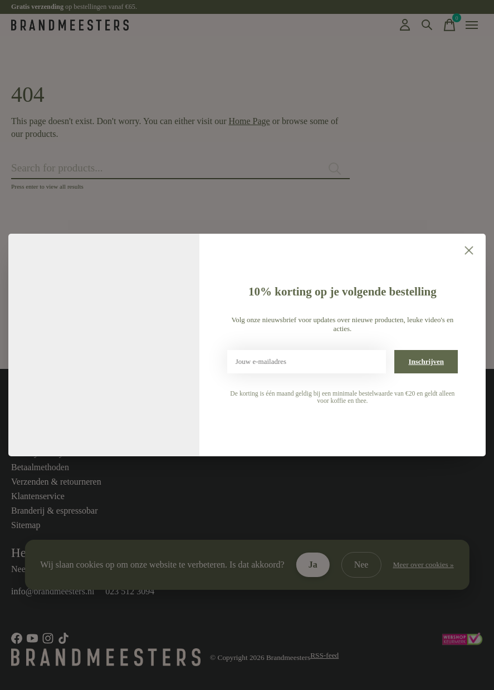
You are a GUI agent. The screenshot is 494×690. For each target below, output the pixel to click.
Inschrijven (426, 361)
